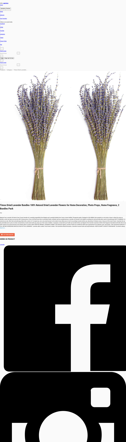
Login (2, 58)
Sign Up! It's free (9, 58)
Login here (5, 3)
